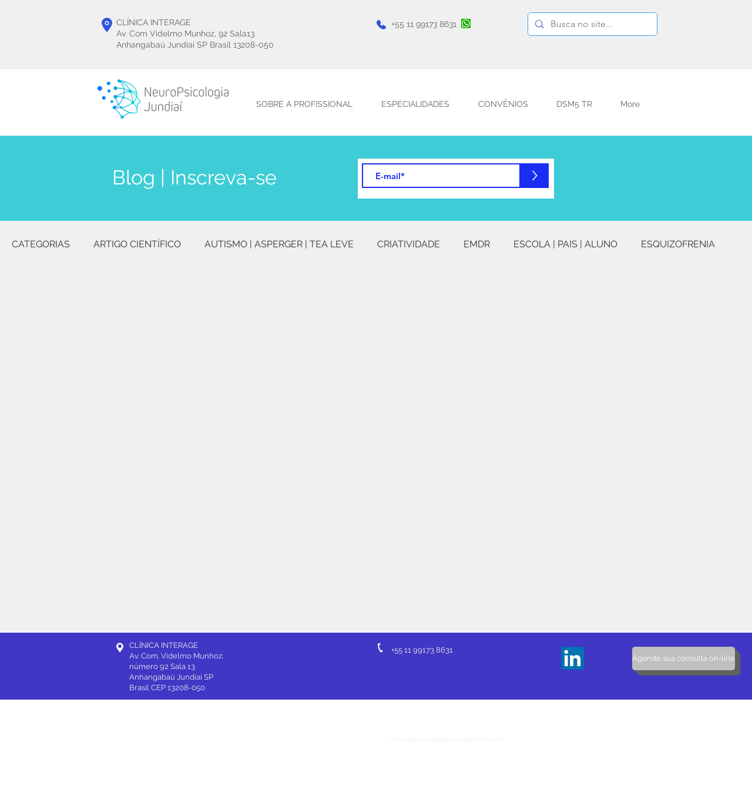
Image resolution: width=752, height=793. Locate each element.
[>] (535, 175)
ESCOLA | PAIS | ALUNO (565, 244)
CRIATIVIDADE (408, 244)
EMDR (477, 244)
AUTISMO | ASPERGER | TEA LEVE (279, 244)
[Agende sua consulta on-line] (683, 658)
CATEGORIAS (41, 244)
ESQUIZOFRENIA (678, 244)
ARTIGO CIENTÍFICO (137, 244)
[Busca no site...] (591, 24)
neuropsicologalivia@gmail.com (448, 738)
